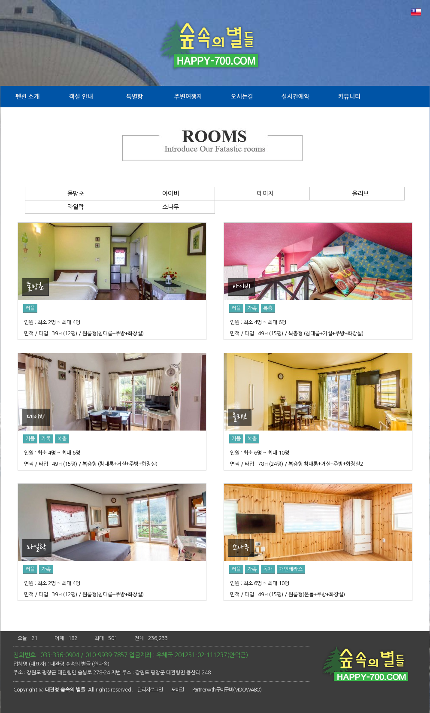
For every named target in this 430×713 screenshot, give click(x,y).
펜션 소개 (27, 97)
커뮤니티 (349, 97)
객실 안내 (81, 97)
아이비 (167, 194)
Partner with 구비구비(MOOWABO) (226, 689)
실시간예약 (295, 97)
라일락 (72, 207)
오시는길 (242, 97)
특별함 (134, 97)
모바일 (177, 689)
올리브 (357, 194)
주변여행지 (188, 97)
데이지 (262, 194)
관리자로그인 (150, 689)
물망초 (72, 194)
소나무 (167, 207)
